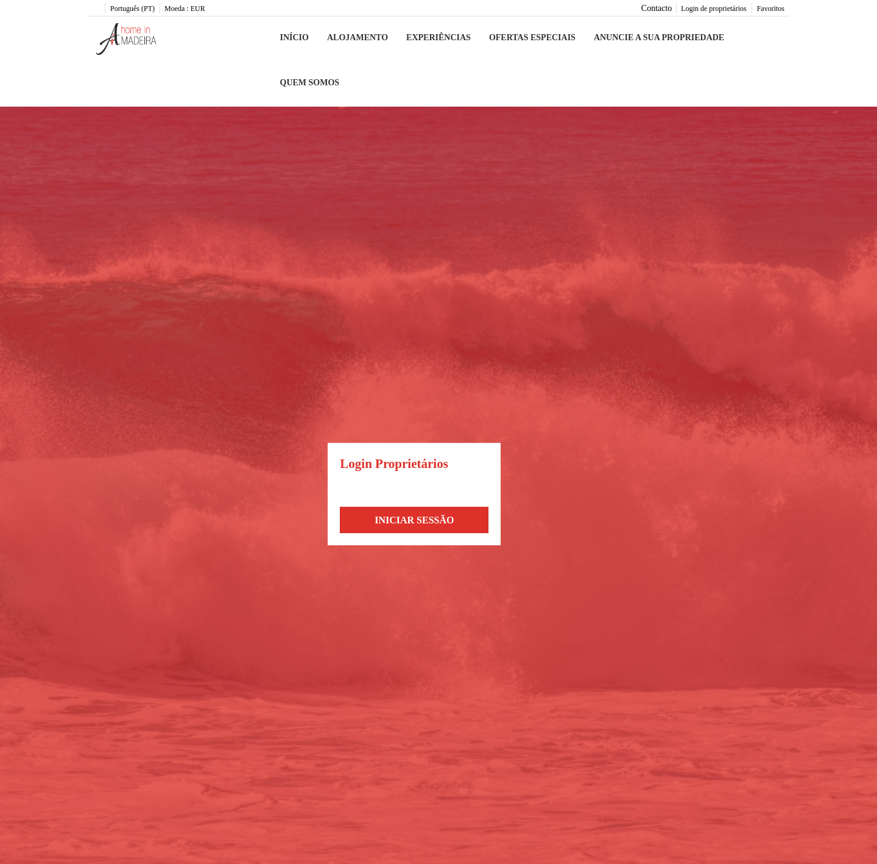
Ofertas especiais (532, 37)
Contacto (656, 8)
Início (294, 37)
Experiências (438, 37)
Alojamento (357, 37)
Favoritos (770, 8)
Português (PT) (132, 8)
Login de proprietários (713, 8)
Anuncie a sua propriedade (659, 37)
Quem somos (310, 82)
